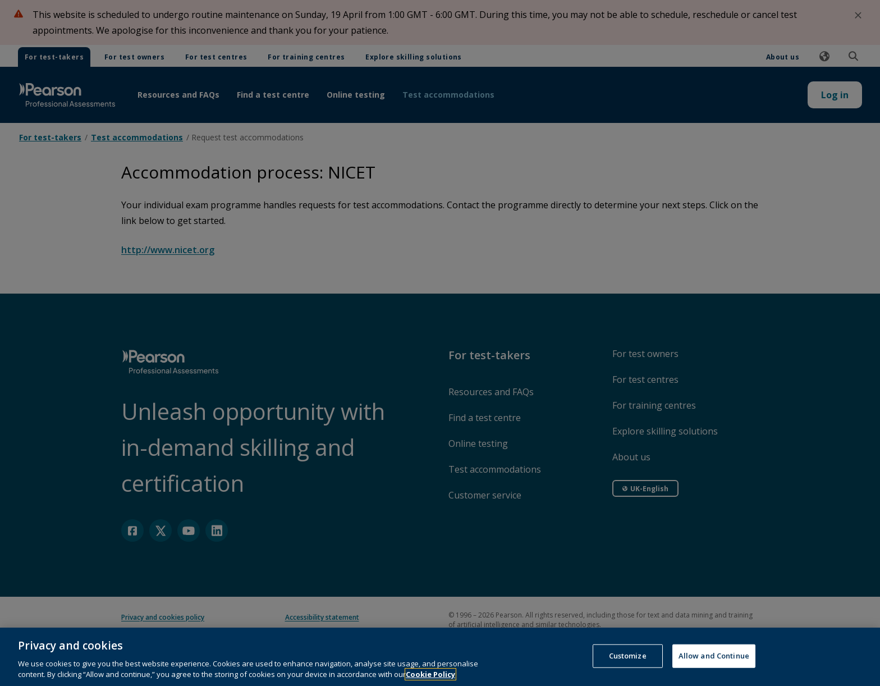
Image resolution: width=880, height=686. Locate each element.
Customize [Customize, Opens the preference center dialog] (628, 665)
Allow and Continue (714, 665)
